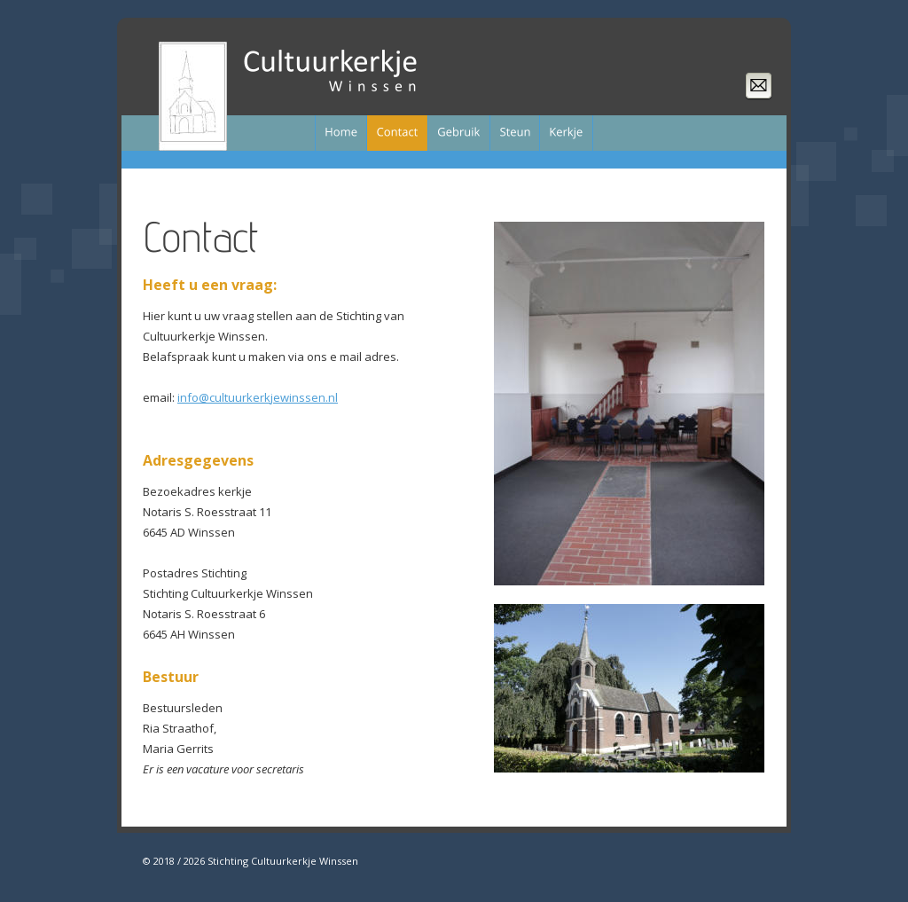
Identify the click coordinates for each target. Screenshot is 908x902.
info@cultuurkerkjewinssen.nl (257, 397)
